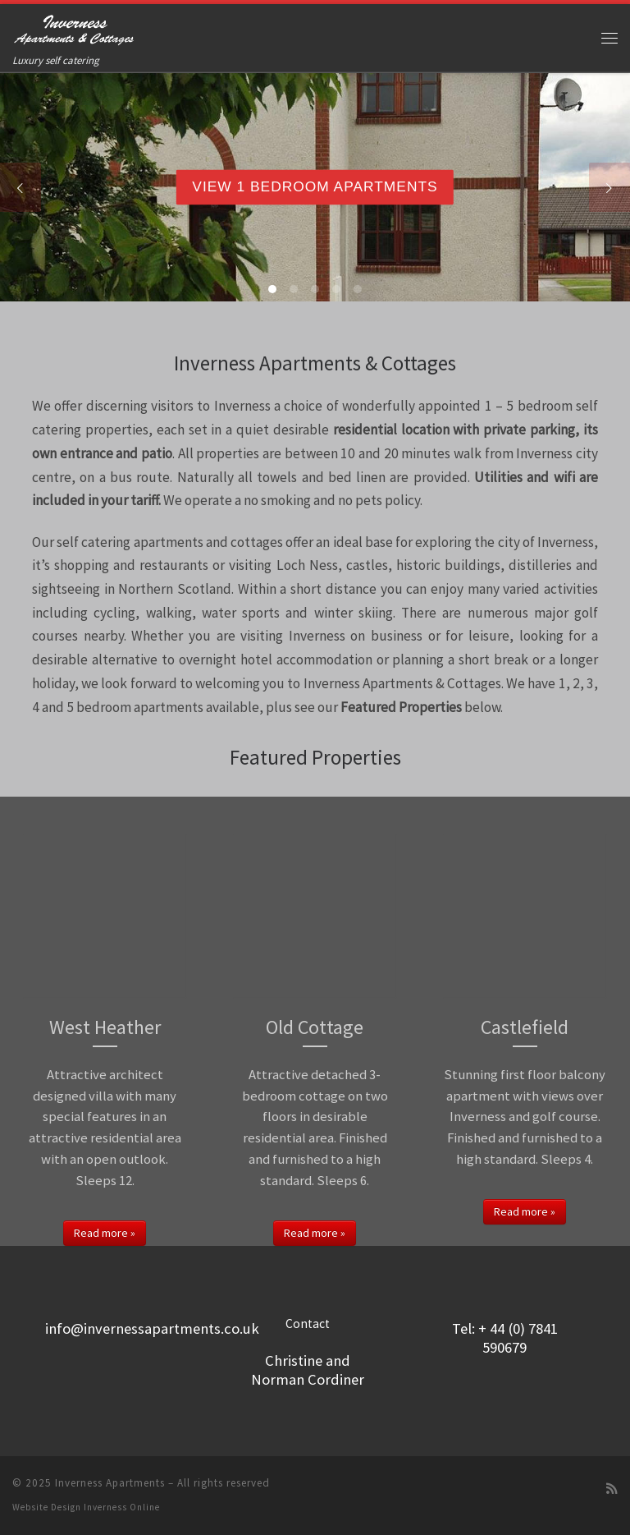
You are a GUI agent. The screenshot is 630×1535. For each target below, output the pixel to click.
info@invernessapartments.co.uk (152, 1328)
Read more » (104, 1232)
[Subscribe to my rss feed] (612, 1489)
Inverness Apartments (110, 1483)
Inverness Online (122, 1507)
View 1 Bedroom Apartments (314, 186)
